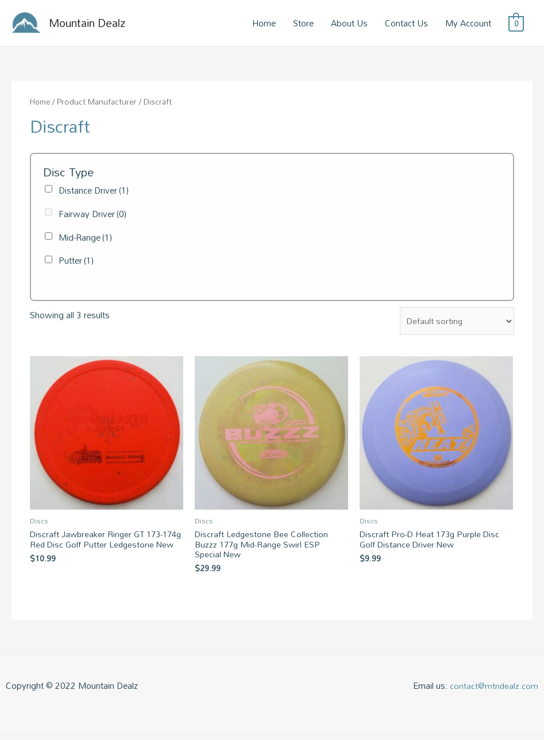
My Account (468, 25)
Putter (76, 264)
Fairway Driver (92, 218)
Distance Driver (94, 194)
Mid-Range (85, 241)
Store (303, 25)
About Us (349, 25)
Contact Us (406, 25)
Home (264, 25)
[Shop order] (455, 326)
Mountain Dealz (95, 25)
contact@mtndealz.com (493, 693)
